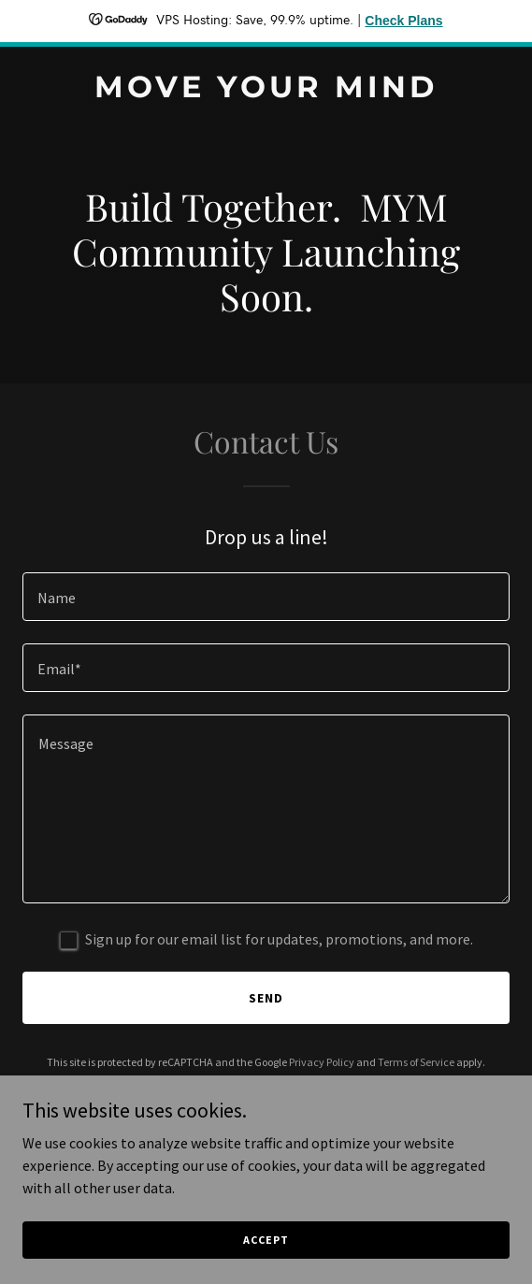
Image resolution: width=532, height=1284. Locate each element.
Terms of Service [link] (416, 1062)
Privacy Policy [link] (321, 1062)
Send (266, 997)
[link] (266, 91)
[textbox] (266, 596)
